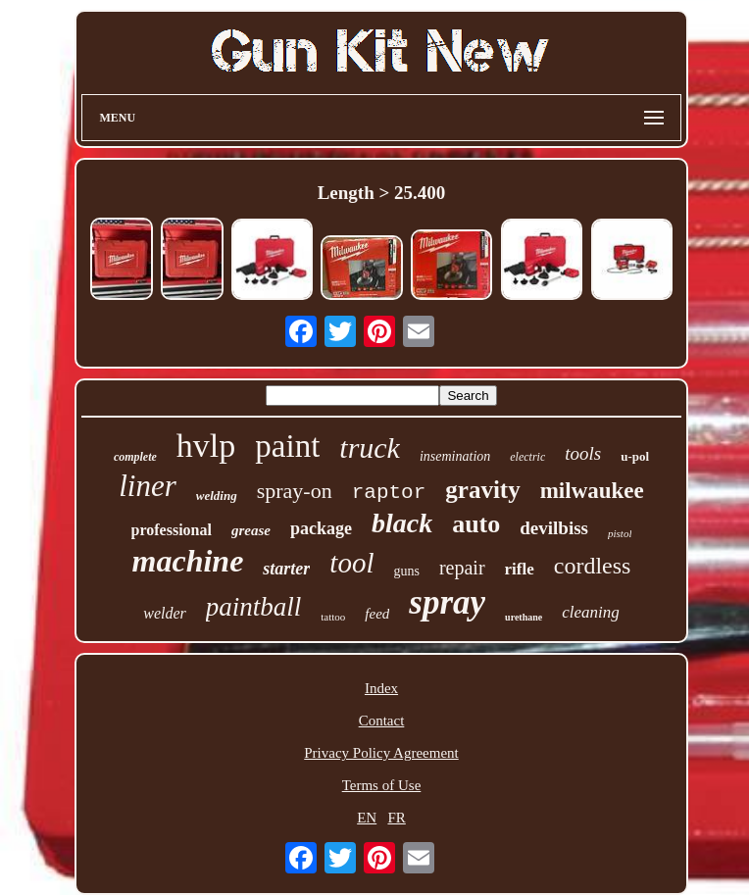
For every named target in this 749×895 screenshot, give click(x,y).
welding (216, 495)
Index (381, 688)
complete (135, 457)
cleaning (591, 612)
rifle (519, 569)
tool (351, 562)
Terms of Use (382, 785)
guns (406, 571)
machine (188, 560)
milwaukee (592, 490)
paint (287, 446)
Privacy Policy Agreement (381, 753)
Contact (382, 720)
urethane (523, 617)
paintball (254, 607)
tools (583, 453)
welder (164, 613)
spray (447, 602)
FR (396, 817)
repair (462, 567)
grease (251, 530)
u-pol (635, 456)
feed (377, 614)
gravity (482, 489)
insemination (455, 456)
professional (171, 530)
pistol (619, 533)
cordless (592, 565)
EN (366, 817)
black (402, 523)
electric (527, 457)
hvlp (205, 445)
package (321, 528)
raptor (389, 492)
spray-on (294, 490)
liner (147, 486)
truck (369, 447)
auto (476, 524)
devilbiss (554, 528)
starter (286, 568)
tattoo (333, 616)
